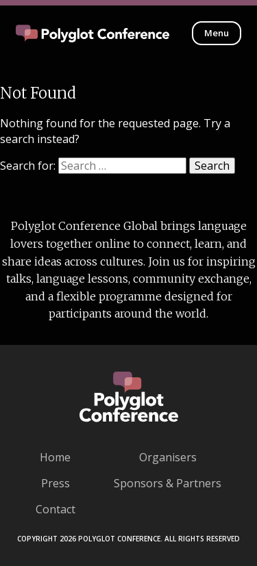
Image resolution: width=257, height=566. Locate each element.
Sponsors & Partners (167, 483)
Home (55, 457)
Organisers (168, 457)
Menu (216, 33)
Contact (55, 509)
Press (55, 483)
